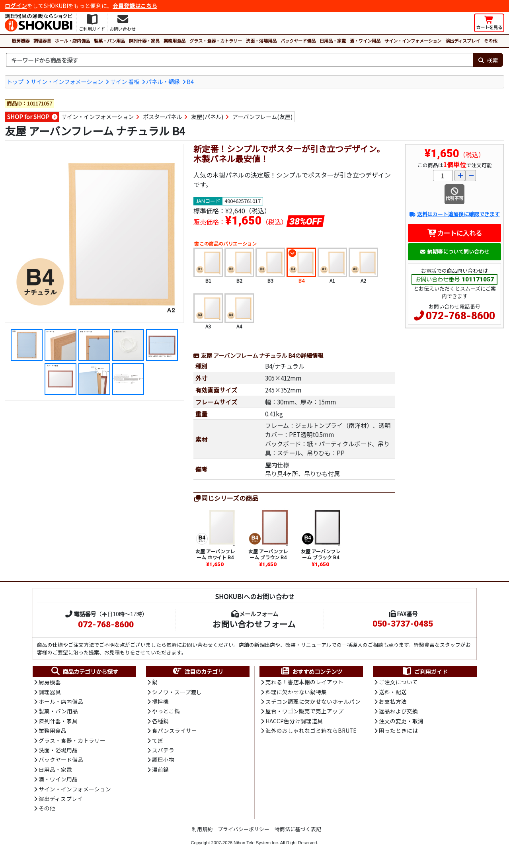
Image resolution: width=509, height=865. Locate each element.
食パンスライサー (174, 730)
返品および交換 (398, 711)
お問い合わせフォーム (254, 624)
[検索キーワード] (239, 60)
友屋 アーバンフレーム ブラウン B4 (268, 554)
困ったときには (398, 730)
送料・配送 (393, 692)
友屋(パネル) (207, 116)
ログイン (16, 6)
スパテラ (163, 750)
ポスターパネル (162, 116)
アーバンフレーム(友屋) (262, 116)
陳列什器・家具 (144, 40)
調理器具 (42, 40)
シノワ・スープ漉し (177, 692)
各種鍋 (160, 721)
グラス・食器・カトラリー (215, 40)
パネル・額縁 (162, 81)
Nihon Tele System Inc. (256, 842)
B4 (190, 81)
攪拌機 (160, 701)
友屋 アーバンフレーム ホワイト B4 (215, 554)
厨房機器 (20, 40)
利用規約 (202, 829)
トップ (15, 81)
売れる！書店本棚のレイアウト (304, 682)
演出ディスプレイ (462, 40)
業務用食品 (174, 40)
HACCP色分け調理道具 (294, 721)
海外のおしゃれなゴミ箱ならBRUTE (310, 730)
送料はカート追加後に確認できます (454, 214)
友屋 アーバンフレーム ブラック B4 (320, 554)
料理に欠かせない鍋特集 (296, 692)
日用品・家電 (333, 40)
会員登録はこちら (135, 6)
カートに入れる (454, 233)
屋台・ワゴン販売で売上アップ (304, 711)
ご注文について (398, 682)
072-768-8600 (460, 316)
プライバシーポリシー (243, 829)
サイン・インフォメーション (412, 40)
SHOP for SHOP (28, 116)
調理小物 (163, 759)
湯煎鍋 (160, 769)
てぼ (157, 740)
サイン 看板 (124, 81)
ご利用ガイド (425, 672)
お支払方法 (393, 701)
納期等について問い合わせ (454, 251)
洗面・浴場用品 (261, 40)
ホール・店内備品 (72, 40)
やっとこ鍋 (166, 711)
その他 (490, 40)
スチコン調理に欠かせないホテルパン (313, 701)
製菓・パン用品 (109, 40)
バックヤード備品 (298, 40)
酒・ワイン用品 (365, 40)
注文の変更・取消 (401, 721)
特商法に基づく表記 (298, 829)
